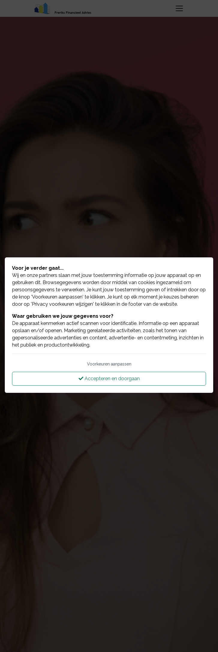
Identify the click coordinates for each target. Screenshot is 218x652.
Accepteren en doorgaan (109, 378)
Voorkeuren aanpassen (109, 364)
